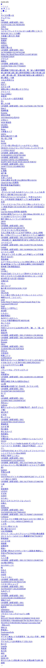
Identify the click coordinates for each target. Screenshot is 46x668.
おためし (4, 498)
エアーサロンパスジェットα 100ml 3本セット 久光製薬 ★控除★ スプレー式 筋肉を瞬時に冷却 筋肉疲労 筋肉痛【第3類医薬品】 (22, 264)
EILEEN (4, 340)
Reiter (3, 129)
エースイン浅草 (7, 252)
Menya (3, 169)
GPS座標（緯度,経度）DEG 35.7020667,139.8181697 (22, 514)
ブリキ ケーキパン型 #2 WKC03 (14, 230)
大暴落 (4, 190)
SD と (3, 283)
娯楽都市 (4, 489)
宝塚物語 (4, 127)
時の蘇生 (4, 429)
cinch (3, 82)
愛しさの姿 (5, 104)
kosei (3, 306)
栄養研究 (4, 546)
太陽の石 (4, 281)
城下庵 (4, 173)
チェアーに (5, 18)
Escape (3, 187)
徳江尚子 (4, 412)
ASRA (3, 27)
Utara (3, 291)
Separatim (5, 634)
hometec (4, 38)
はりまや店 (5, 541)
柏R (2, 396)
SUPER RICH (6, 358)
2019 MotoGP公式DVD (10, 118)
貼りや (4, 644)
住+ (2, 101)
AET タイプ (6, 286)
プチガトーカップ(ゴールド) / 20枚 (15, 614)
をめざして (5, 591)
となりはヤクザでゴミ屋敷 (12, 365)
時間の (4, 43)
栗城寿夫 (4, 424)
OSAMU (4, 125)
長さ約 (4, 651)
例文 (3, 653)
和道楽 (4, 648)
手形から (4, 436)
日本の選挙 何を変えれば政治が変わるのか (19, 180)
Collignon (4, 517)
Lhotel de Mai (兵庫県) (10, 183)
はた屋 (4, 656)
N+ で (3, 393)
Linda (3, 269)
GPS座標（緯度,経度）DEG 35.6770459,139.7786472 (22, 463)
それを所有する (7, 80)
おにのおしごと (7, 565)
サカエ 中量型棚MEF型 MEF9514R (15, 321)
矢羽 (3, 202)
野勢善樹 (4, 539)
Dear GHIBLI (6, 94)
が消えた (4, 120)
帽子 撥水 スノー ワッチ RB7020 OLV (16, 219)
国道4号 (4, 333)
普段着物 (4, 259)
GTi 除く (4, 271)
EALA (3, 570)
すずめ (4, 415)
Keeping (4, 113)
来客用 (4, 96)
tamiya (3, 134)
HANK (3, 143)
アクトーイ (5, 92)
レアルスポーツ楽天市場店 (12, 99)
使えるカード (6, 431)
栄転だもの (5, 600)
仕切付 (4, 496)
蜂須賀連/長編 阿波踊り (10, 185)
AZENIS (4, 45)
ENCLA (4, 351)
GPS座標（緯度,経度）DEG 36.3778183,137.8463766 (22, 482)
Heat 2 (3, 108)
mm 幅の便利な (7, 563)
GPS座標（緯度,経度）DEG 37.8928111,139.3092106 (22, 335)
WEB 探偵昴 (6, 122)
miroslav (4, 593)
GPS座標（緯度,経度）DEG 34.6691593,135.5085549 (22, 377)
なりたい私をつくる (9, 526)
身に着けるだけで (8, 529)
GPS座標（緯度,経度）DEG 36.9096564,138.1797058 (22, 249)
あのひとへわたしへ (9, 318)
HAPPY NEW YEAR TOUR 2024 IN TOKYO (18, 162)
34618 (3, 221)
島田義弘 (4, 434)
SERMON (5, 508)
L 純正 (3, 209)
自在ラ (4, 572)
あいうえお (5, 323)
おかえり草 (5, 87)
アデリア (4, 59)
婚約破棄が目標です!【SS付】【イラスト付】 (20, 386)
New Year (4, 29)
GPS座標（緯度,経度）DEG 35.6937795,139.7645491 (22, 245)
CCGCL (4, 474)
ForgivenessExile (7, 632)
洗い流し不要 (6, 139)
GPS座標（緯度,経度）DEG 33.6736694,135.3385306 (22, 238)
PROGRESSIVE (7, 612)
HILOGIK (5, 293)
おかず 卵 (5, 427)
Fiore (3, 616)
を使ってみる (6, 178)
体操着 (4, 543)
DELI (3, 344)
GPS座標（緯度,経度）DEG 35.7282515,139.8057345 (22, 560)
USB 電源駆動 (6, 531)
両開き (4, 61)
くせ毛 (4, 524)
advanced (4, 176)
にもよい (4, 313)
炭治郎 (4, 311)
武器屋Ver (5, 374)
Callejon (4, 405)
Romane (4, 342)
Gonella (4, 646)
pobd (3, 300)
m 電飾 (4, 171)
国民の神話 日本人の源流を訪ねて (15, 381)
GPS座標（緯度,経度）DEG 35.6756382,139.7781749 (22, 106)
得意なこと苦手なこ (9, 308)
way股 (3, 384)
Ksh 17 (3, 85)
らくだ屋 (4, 558)
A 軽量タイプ (6, 132)
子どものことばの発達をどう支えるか (17, 641)
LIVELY (4, 491)
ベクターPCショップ (9, 584)
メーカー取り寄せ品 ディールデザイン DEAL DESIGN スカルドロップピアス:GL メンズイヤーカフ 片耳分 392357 (22, 148)
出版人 (4, 503)
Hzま (3, 141)
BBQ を (4, 627)
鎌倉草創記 (5, 316)
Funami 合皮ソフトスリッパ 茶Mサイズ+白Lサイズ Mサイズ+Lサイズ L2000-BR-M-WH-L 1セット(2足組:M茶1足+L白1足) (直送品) (22, 276)
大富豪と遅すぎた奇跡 (10, 36)
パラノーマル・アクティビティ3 (14, 370)
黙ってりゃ (5, 417)
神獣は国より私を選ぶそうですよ (15, 89)
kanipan (4, 470)
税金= (3, 548)
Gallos (3, 556)
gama (3, 506)
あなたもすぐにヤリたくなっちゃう (16, 501)
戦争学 (4, 607)
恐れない (4, 403)
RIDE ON (4, 658)
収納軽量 (4, 111)
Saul (2, 20)
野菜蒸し (4, 630)
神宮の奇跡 (5, 115)
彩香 (3, 367)
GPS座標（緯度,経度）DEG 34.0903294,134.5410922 (22, 338)
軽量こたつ (5, 356)
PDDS (3, 379)
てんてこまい (6, 577)
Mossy (3, 223)
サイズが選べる (7, 15)
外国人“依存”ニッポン (10, 456)
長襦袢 (4, 41)
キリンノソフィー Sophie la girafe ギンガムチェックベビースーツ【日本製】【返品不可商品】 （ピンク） (22, 445)
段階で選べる (6, 48)
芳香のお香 (5, 472)
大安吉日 (4, 353)
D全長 (3, 575)
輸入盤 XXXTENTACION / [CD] (14, 288)
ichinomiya (5, 609)
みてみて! (5, 325)
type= (3, 68)
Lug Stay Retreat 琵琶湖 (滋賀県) (14, 212)
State (3, 372)
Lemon (3, 247)
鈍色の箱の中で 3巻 (9, 136)
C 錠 (3, 484)
